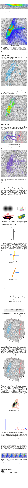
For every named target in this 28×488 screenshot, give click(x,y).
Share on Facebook (9, 472)
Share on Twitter (3, 472)
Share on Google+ (16, 472)
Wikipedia (2, 432)
